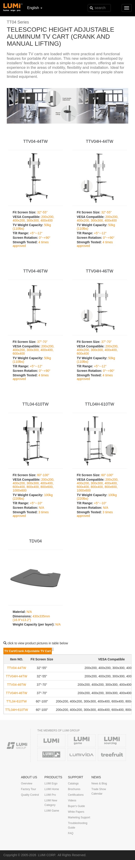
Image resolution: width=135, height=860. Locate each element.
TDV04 (35, 541)
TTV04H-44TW (99, 141)
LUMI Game (52, 810)
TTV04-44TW (35, 141)
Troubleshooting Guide (77, 825)
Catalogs (73, 783)
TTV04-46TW (35, 271)
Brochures (74, 789)
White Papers (76, 811)
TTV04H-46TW (99, 271)
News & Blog (99, 783)
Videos (72, 800)
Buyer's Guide (76, 806)
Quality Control (30, 794)
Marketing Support (79, 817)
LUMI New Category (51, 803)
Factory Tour (28, 789)
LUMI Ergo (51, 783)
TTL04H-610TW (99, 404)
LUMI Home (52, 789)
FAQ (70, 833)
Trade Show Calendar (98, 791)
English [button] (34, 8)
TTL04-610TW (35, 404)
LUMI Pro (50, 794)
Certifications (75, 794)
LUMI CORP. (47, 855)
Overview (26, 783)
